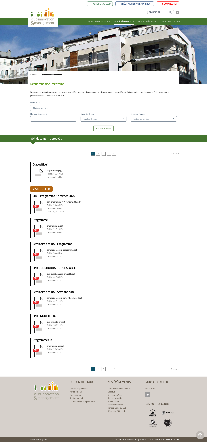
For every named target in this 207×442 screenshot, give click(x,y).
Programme (40, 220)
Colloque (111, 391)
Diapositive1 (40, 164)
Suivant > (175, 153)
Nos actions (75, 395)
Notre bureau (76, 391)
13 (114, 153)
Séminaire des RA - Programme (52, 244)
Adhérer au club (102, 3)
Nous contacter (170, 21)
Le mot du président (79, 388)
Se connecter (169, 3)
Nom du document (38, 113)
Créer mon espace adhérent (136, 3)
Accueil (81, 21)
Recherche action (115, 398)
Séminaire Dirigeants (117, 411)
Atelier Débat (114, 401)
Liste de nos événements (119, 388)
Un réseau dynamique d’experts (84, 401)
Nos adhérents (147, 21)
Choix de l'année (138, 113)
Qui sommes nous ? (99, 21)
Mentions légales (39, 439)
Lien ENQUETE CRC (44, 316)
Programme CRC (43, 340)
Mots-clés (35, 102)
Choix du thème (87, 113)
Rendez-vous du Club (117, 407)
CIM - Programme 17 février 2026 (54, 196)
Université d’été (115, 395)
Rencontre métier (115, 404)
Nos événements (124, 21)
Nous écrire (150, 388)
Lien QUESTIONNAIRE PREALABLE (54, 268)
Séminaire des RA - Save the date (54, 292)
